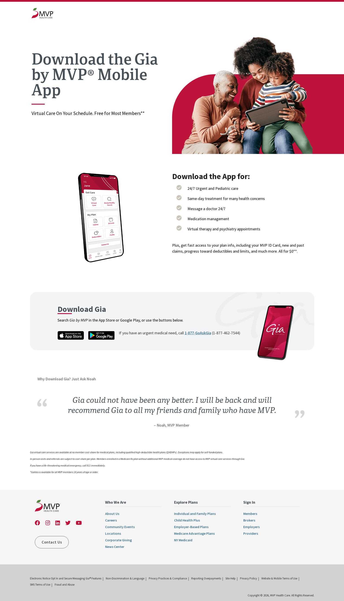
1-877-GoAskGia (198, 332)
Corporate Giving (118, 540)
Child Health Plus (187, 520)
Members (250, 513)
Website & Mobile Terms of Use (279, 578)
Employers (251, 527)
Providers (250, 533)
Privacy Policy (248, 578)
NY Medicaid (183, 540)
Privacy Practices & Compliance (168, 578)
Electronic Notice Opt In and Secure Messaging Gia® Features (65, 578)
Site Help (230, 578)
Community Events (120, 527)
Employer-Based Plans (191, 527)
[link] (43, 14)
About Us (112, 513)
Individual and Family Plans (195, 513)
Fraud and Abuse (64, 584)
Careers (111, 520)
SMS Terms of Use (40, 584)
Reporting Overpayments (206, 578)
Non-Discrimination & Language (125, 578)
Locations (113, 533)
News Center (114, 546)
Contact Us (52, 542)
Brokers (249, 520)
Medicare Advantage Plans (194, 533)
